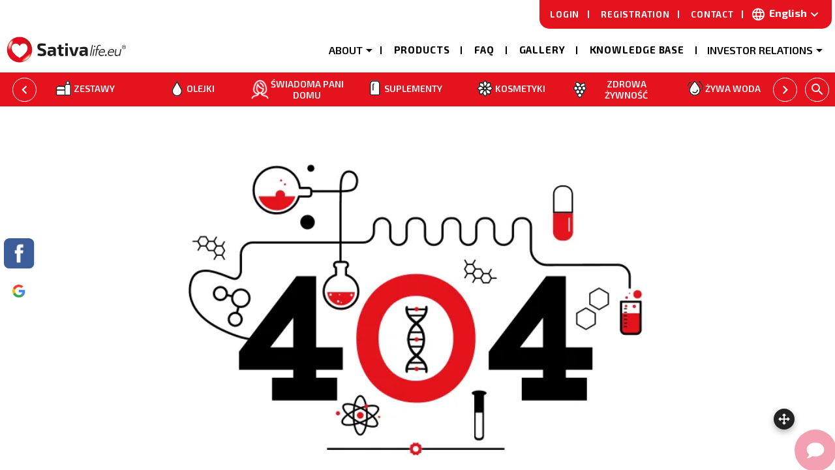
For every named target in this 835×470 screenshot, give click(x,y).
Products (422, 49)
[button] (350, 49)
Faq (484, 49)
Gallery (542, 49)
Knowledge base (637, 49)
